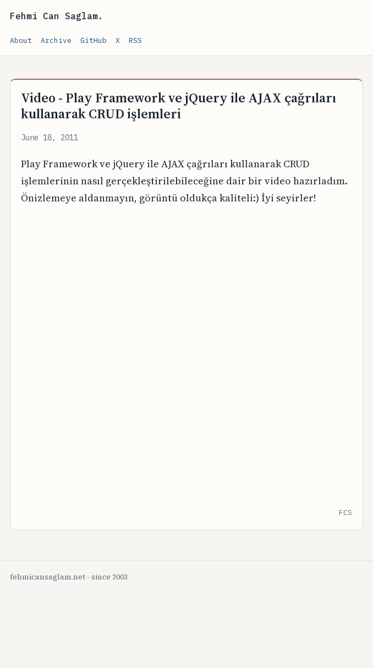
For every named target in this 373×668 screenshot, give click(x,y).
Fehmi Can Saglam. (56, 15)
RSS (135, 40)
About (21, 40)
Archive (56, 40)
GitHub (93, 40)
